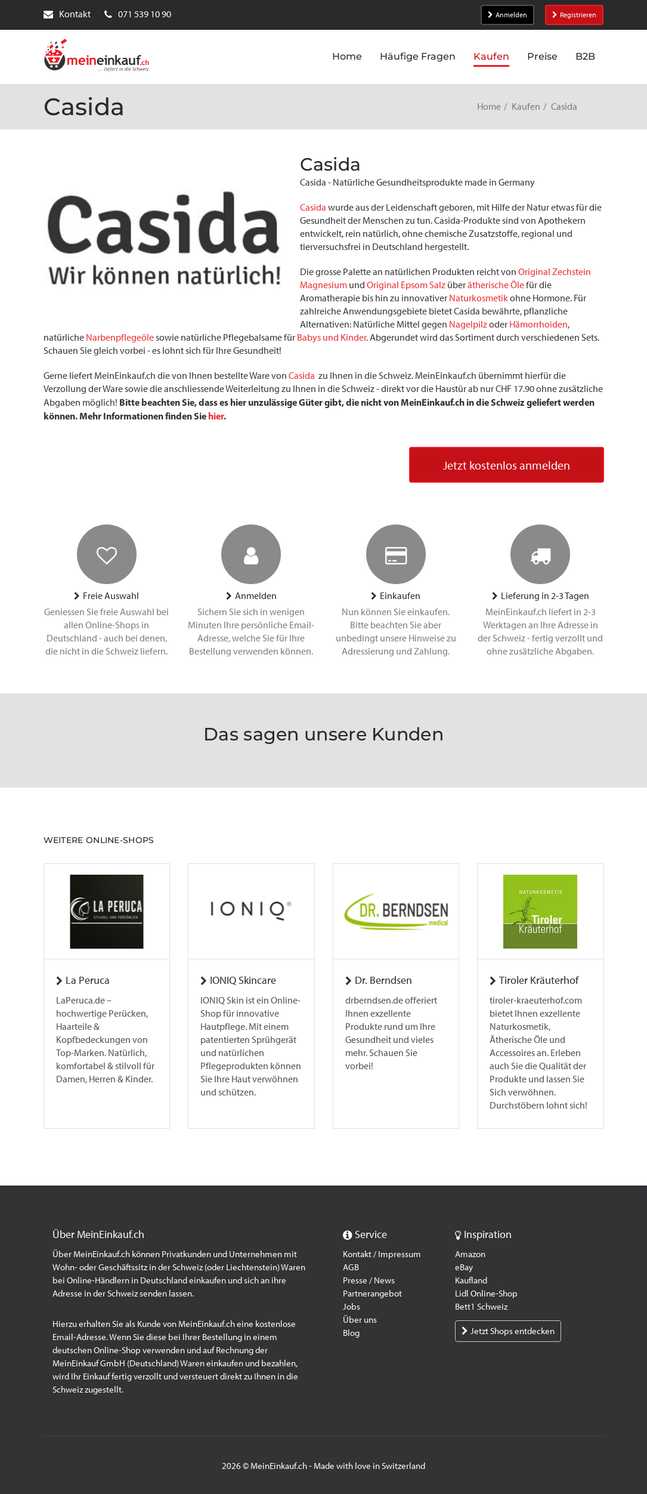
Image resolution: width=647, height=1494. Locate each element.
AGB (351, 1267)
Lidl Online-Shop (486, 1293)
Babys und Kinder (331, 337)
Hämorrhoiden (538, 324)
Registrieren (574, 15)
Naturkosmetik (478, 298)
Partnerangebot (372, 1293)
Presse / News (369, 1280)
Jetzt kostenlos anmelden (506, 465)
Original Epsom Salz (406, 285)
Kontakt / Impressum (382, 1254)
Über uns (360, 1319)
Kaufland (471, 1280)
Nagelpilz (468, 324)
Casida (313, 207)
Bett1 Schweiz (481, 1306)
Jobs (351, 1306)
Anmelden (507, 15)
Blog (351, 1333)
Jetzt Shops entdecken (508, 1331)
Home (489, 106)
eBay (464, 1267)
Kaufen (526, 106)
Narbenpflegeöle (120, 337)
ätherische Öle (496, 285)
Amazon (470, 1254)
